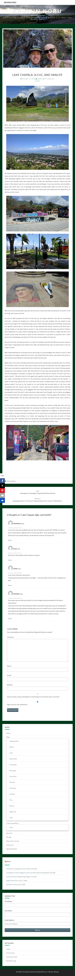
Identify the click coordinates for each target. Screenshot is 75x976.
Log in (8, 949)
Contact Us (10, 845)
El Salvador (13, 765)
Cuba (11, 753)
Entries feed (10, 953)
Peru (10, 800)
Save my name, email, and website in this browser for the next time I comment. (33, 697)
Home (8, 733)
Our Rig (8, 837)
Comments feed (11, 957)
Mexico (13, 481)
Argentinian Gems (12, 881)
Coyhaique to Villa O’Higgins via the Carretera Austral (24, 873)
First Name (8, 901)
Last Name (8, 911)
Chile (11, 818)
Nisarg (56, 972)
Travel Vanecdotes (12, 823)
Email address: (9, 920)
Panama (12, 782)
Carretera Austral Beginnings (16, 877)
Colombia (12, 788)
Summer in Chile (11, 884)
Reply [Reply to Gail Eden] (10, 618)
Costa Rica (12, 776)
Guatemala (13, 759)
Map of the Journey (12, 841)
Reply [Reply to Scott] (10, 560)
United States (14, 741)
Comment (10, 637)
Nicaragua (12, 771)
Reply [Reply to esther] (10, 585)
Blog (8, 481)
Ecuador (12, 794)
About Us (9, 833)
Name (9, 666)
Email (9, 675)
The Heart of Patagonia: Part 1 (16, 869)
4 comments (50, 79)
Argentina (12, 812)
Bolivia (11, 806)
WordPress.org (11, 961)
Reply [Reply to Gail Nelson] (10, 540)
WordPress (42, 972)
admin (40, 79)
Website (9, 685)
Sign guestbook (11, 849)
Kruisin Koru (10, 2)
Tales (11, 827)
